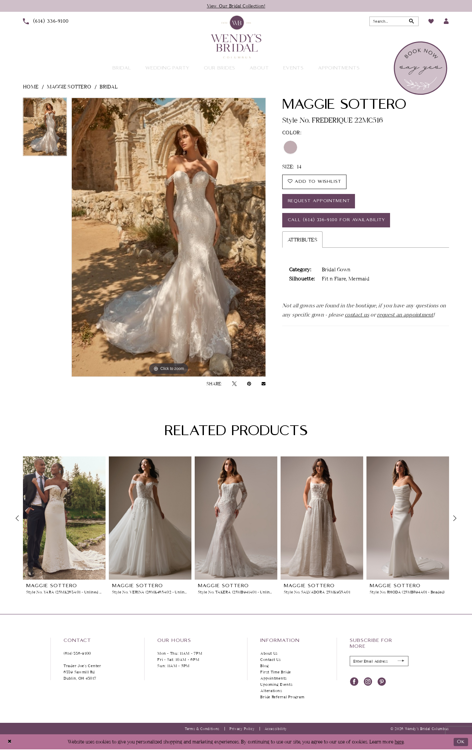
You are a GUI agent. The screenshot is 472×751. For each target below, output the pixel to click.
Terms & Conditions (202, 728)
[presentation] (64, 518)
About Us (269, 653)
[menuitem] (45, 21)
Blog (264, 666)
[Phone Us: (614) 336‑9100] (45, 21)
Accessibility (276, 728)
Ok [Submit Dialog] (461, 742)
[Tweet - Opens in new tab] (234, 384)
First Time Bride (275, 672)
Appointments (273, 678)
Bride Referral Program (282, 697)
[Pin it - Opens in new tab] (249, 384)
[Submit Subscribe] (400, 661)
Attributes (302, 241)
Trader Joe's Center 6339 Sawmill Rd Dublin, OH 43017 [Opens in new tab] (82, 672)
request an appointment (405, 316)
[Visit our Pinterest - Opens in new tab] (381, 681)
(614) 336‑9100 (77, 653)
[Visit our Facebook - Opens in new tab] (354, 681)
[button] (446, 21)
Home (30, 86)
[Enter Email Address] (379, 661)
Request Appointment (320, 202)
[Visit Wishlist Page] (431, 21)
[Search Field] (394, 21)
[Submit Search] (411, 21)
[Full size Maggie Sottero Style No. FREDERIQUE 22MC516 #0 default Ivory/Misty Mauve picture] (169, 237)
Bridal (109, 86)
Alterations (271, 691)
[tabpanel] (45, 129)
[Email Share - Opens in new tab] (263, 383)
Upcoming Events (276, 684)
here (399, 742)
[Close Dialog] (9, 742)
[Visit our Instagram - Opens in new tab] (368, 681)
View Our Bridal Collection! (236, 6)
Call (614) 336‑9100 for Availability (337, 221)
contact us (357, 316)
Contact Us (270, 660)
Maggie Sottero (69, 86)
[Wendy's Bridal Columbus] (236, 37)
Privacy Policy (242, 728)
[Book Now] (421, 68)
